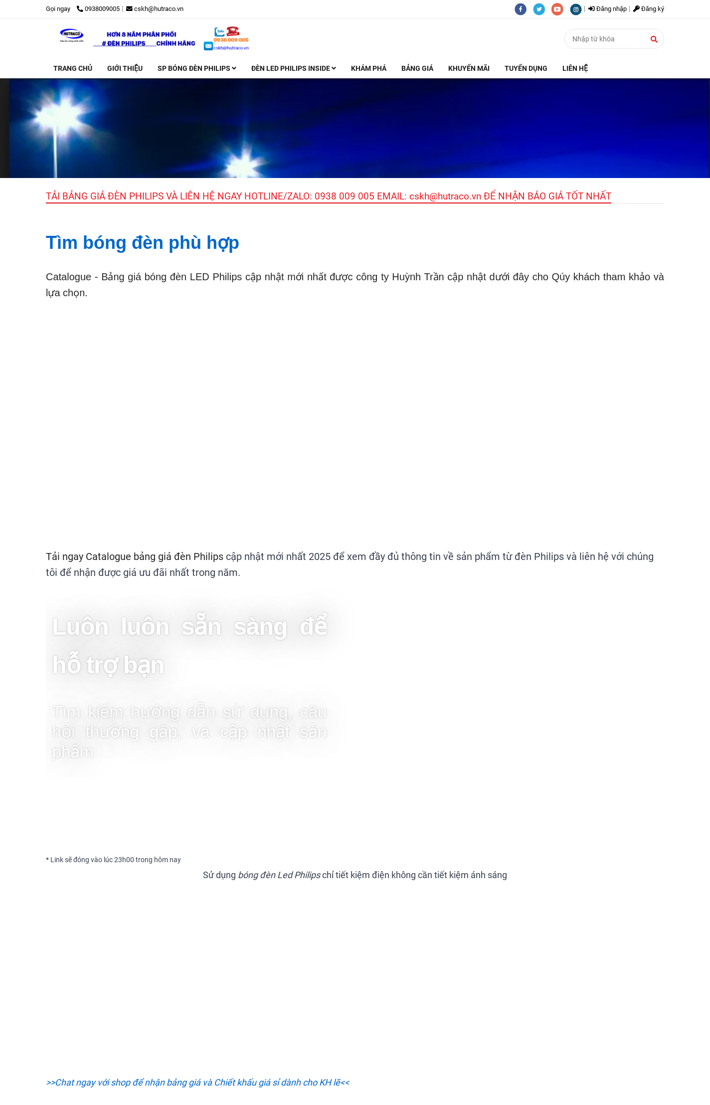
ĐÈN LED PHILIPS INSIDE (293, 68)
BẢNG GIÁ (417, 68)
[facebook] (524, 8)
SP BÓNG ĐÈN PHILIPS (197, 68)
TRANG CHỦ (72, 68)
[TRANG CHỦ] (156, 38)
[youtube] (560, 8)
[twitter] (542, 8)
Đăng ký (648, 8)
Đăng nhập (607, 8)
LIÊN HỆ (575, 68)
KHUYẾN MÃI (469, 68)
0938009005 (98, 8)
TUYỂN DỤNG (526, 68)
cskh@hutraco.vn (154, 8)
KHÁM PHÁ (368, 68)
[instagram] (578, 8)
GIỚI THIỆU (125, 68)
